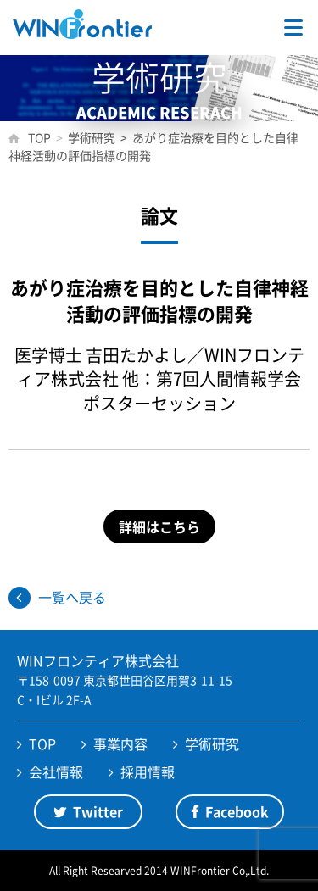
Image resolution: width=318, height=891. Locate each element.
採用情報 (147, 771)
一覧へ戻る (72, 597)
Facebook (237, 811)
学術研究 (212, 743)
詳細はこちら (159, 526)
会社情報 (56, 771)
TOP (42, 743)
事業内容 (120, 743)
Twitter (98, 811)
